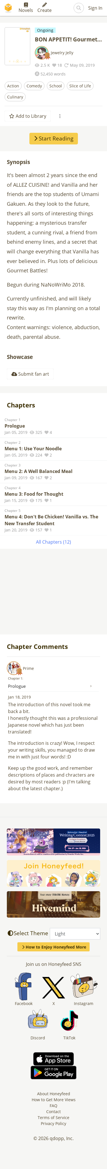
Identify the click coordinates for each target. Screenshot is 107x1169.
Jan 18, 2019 (19, 697)
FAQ (53, 1105)
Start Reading (53, 138)
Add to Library (27, 116)
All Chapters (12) (53, 542)
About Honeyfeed (53, 1093)
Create (44, 8)
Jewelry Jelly (62, 52)
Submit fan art (30, 374)
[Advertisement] (53, 592)
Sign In (95, 8)
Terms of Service (53, 1117)
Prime (28, 668)
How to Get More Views (54, 1099)
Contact (53, 1111)
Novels (26, 8)
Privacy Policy (53, 1123)
